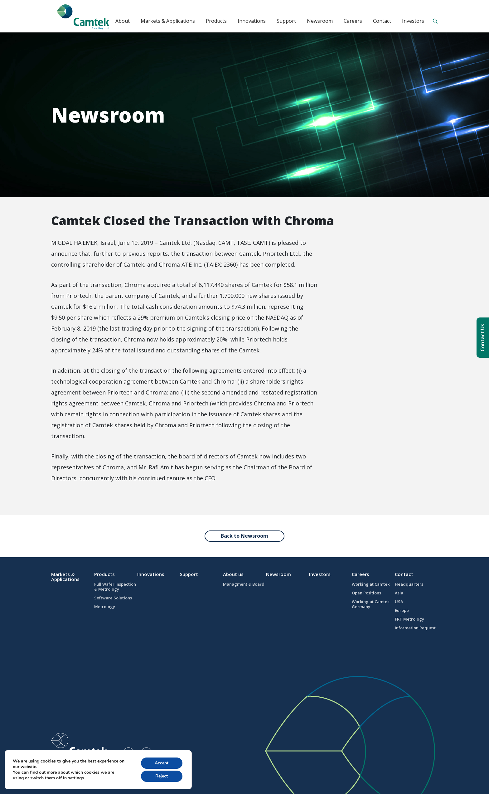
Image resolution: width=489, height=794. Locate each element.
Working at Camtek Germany (371, 604)
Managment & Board (243, 584)
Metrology (104, 606)
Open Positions (366, 592)
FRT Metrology (409, 619)
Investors (413, 20)
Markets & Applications (168, 20)
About (122, 20)
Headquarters (409, 584)
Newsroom (320, 20)
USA (399, 601)
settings (76, 778)
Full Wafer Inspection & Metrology (115, 587)
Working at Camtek (371, 584)
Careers (353, 20)
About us (233, 574)
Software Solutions (113, 597)
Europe (402, 610)
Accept (161, 763)
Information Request (415, 627)
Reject (161, 776)
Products (216, 20)
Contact (382, 20)
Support (286, 20)
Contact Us (482, 337)
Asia (399, 592)
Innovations (252, 20)
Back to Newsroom (244, 535)
